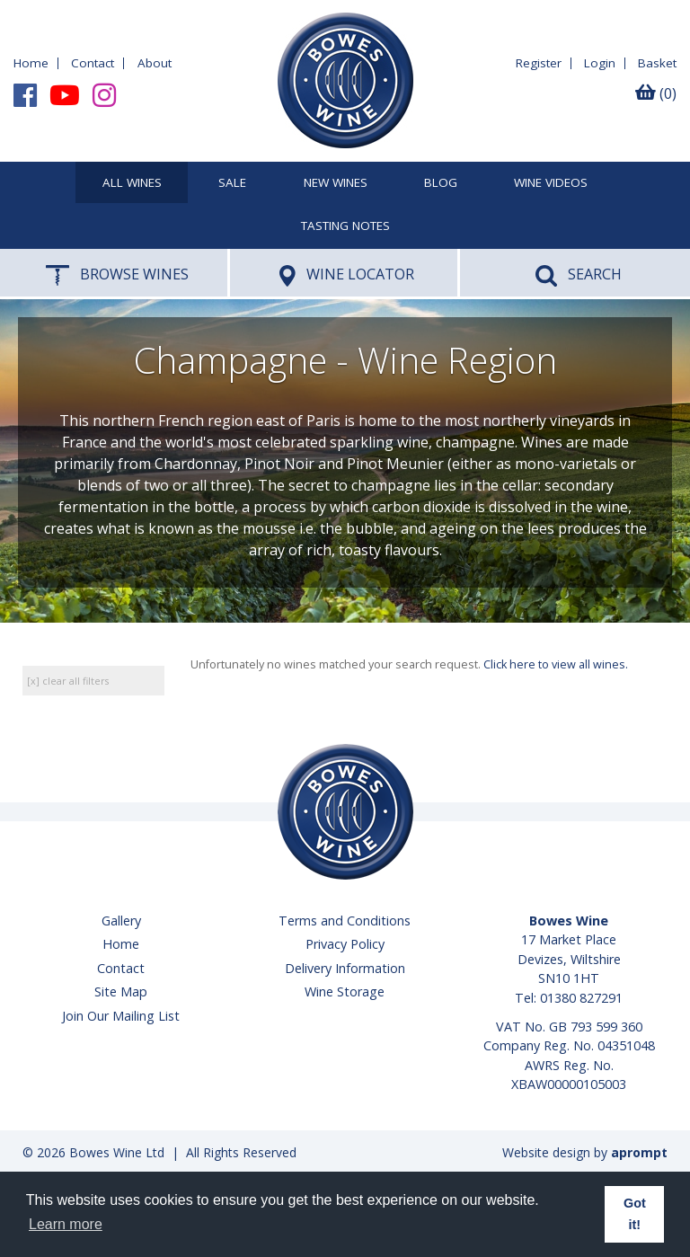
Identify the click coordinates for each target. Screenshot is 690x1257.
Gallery (121, 920)
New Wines (335, 183)
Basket (657, 63)
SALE (232, 183)
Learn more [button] (65, 1224)
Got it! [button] (635, 1214)
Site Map (120, 991)
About (154, 63)
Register (539, 63)
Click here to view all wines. (555, 664)
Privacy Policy (345, 943)
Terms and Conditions (345, 920)
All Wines (132, 183)
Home (31, 63)
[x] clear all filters (68, 680)
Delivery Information (345, 968)
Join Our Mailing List (121, 1015)
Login (599, 63)
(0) (656, 93)
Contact (92, 63)
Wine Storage (345, 991)
